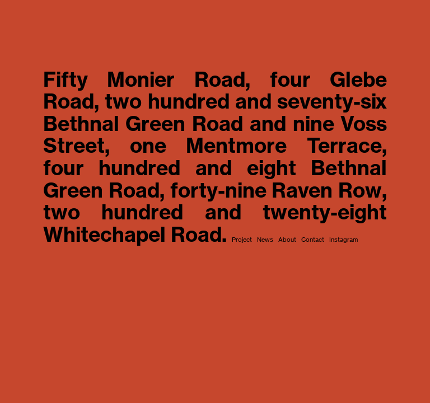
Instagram (343, 239)
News (264, 239)
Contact (312, 239)
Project (242, 239)
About (286, 239)
